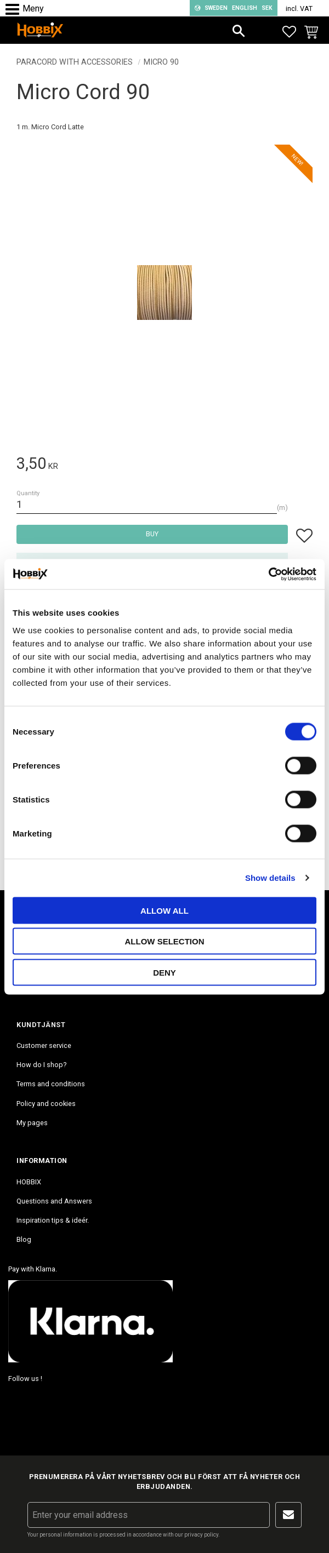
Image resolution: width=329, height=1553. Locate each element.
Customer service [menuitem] (43, 1045)
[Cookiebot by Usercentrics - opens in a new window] (268, 574)
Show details (270, 877)
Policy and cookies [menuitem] (46, 1103)
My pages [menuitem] (32, 1123)
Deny (164, 972)
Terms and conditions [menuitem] (50, 1084)
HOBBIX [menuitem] (28, 1182)
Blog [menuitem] (23, 1239)
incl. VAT (299, 8)
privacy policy (201, 1535)
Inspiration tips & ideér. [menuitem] (52, 1220)
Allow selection (165, 941)
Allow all (164, 910)
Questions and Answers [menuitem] (54, 1201)
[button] (15, 9)
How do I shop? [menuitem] (41, 1065)
